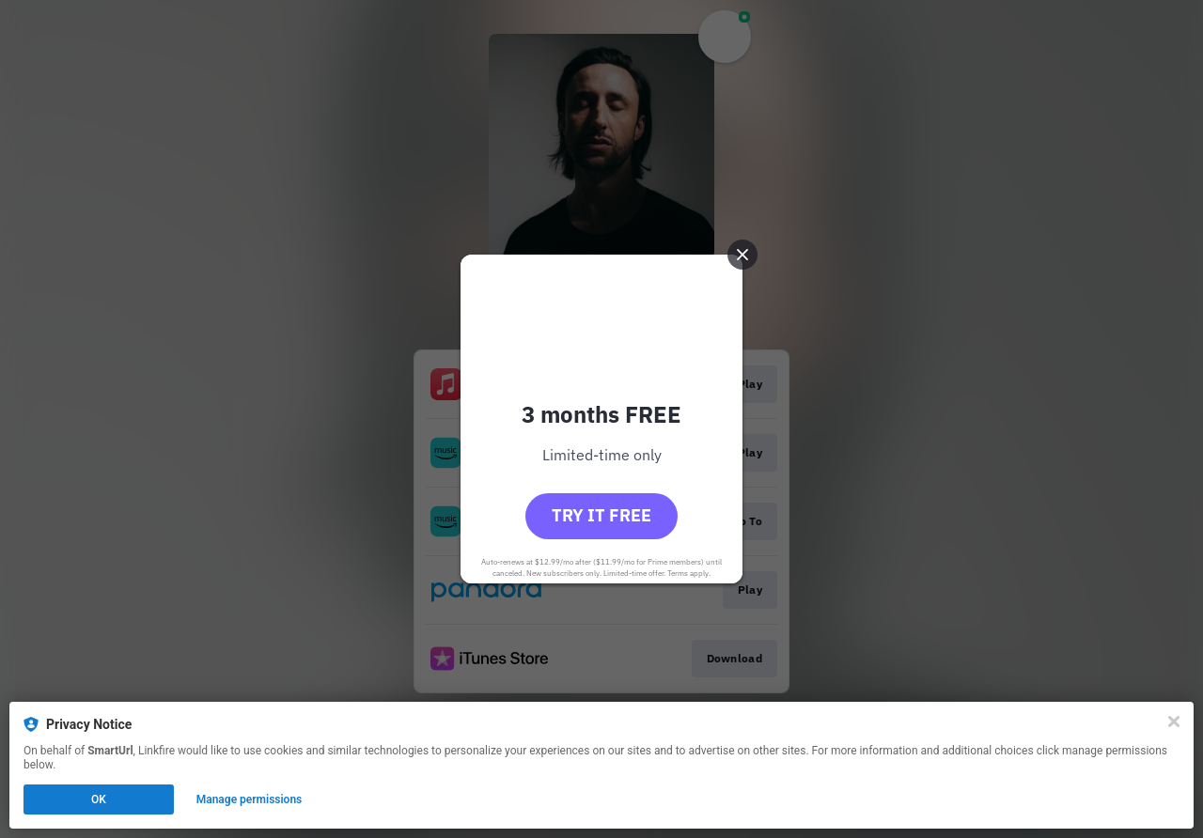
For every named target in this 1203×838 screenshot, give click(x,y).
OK (98, 799)
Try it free (601, 515)
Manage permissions (249, 799)
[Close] (1174, 721)
